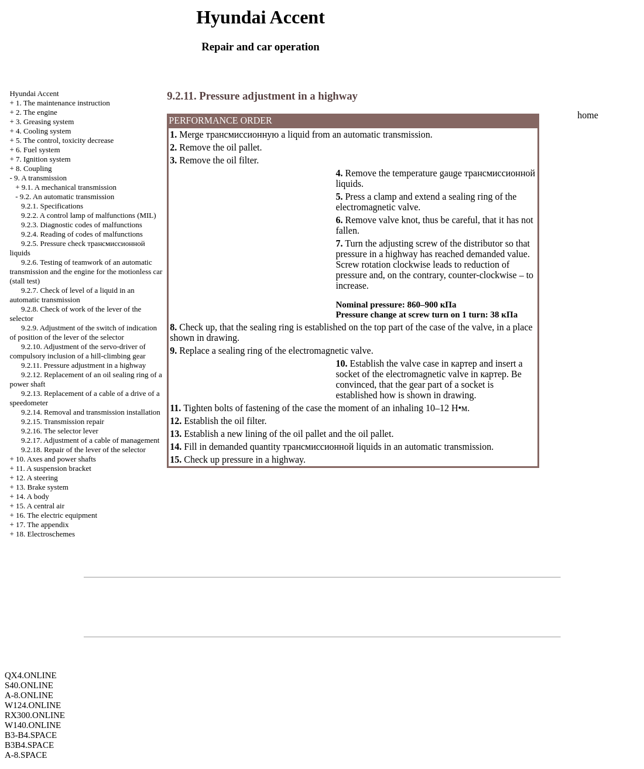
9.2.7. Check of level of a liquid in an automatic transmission (71, 295)
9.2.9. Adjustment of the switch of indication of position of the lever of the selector (83, 332)
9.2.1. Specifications (52, 205)
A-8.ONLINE (29, 695)
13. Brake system (42, 487)
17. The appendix (42, 524)
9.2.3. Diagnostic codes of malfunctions (81, 224)
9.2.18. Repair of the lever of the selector (83, 449)
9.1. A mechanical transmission (69, 187)
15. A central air (40, 505)
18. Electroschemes (45, 533)
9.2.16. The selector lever (59, 430)
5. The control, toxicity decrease (65, 140)
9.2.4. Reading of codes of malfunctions (82, 234)
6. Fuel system (38, 149)
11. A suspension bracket (53, 468)
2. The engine (36, 112)
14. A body (32, 496)
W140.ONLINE (33, 725)
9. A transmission (40, 177)
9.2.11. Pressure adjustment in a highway (83, 365)
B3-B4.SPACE (31, 735)
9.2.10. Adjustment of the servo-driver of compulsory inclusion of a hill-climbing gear (77, 351)
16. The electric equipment (56, 515)
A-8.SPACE (26, 755)
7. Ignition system (43, 159)
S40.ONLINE (29, 685)
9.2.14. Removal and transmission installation (90, 412)
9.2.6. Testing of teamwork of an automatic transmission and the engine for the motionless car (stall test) (85, 271)
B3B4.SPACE (29, 745)
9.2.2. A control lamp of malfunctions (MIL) (88, 215)
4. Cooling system (43, 131)
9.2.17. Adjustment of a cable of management (90, 440)
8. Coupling (34, 168)
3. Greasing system (45, 121)
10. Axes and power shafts (56, 458)
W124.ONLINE (33, 705)
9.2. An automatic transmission (67, 196)
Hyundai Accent (34, 93)
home (587, 115)
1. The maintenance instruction (63, 102)
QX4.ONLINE (31, 675)
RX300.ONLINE (35, 715)
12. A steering (37, 477)
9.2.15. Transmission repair (62, 421)
